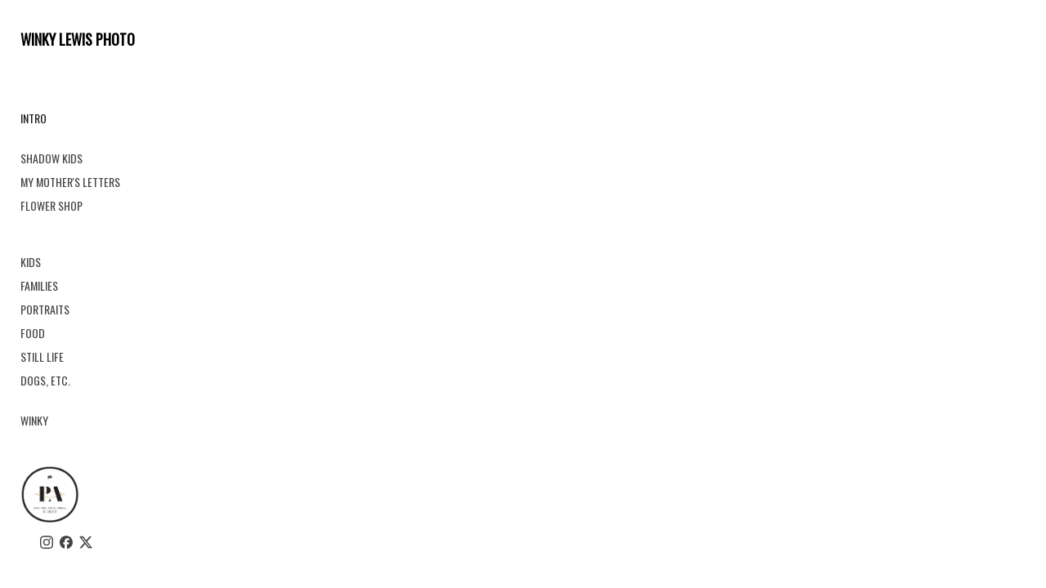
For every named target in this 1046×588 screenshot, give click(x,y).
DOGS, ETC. (45, 380)
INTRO (33, 118)
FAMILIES (39, 285)
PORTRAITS (44, 309)
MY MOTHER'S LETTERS (70, 181)
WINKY (34, 420)
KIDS (30, 261)
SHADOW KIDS (51, 158)
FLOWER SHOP (51, 205)
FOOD (32, 332)
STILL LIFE (42, 356)
